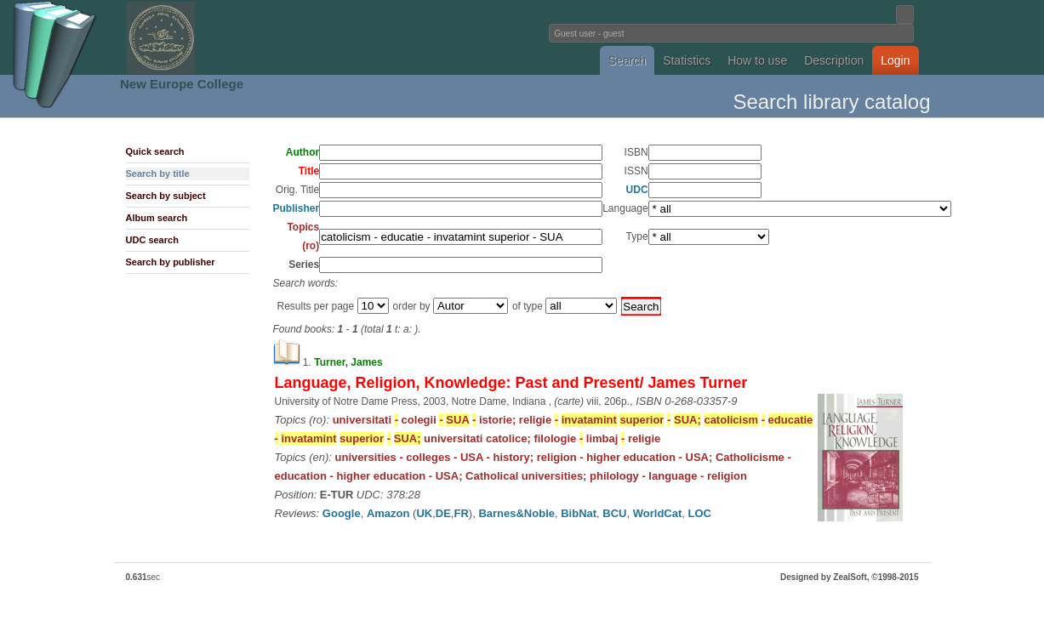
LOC (699, 513)
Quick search (155, 151)
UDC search (152, 240)
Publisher (296, 208)
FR (461, 513)
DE (443, 513)
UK (424, 513)
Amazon (388, 513)
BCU (614, 513)
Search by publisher (170, 262)
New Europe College (181, 84)
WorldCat (657, 513)
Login (895, 60)
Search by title (158, 173)
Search (627, 60)
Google (341, 513)
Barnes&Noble (516, 513)
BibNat (578, 513)
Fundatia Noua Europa (242, 37)
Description (834, 60)
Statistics (686, 60)
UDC (637, 190)
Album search (157, 218)
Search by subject (166, 196)
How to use (757, 60)
